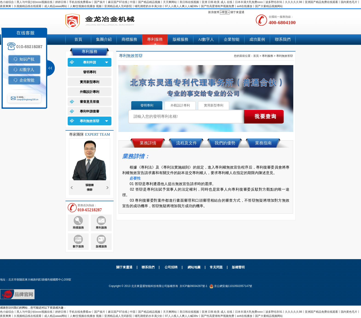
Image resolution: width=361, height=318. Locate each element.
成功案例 (257, 39)
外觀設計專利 (89, 92)
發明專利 (89, 72)
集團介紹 (104, 39)
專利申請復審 (89, 111)
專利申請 (89, 62)
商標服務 (129, 39)
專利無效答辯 (89, 121)
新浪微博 (213, 12)
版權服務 (180, 39)
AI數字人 (206, 39)
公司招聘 (171, 267)
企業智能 (231, 39)
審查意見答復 (89, 101)
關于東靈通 (237, 12)
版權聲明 (238, 267)
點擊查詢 (264, 116)
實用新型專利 (89, 82)
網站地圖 (194, 267)
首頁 (78, 39)
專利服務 (155, 39)
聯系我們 (283, 39)
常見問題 (216, 267)
